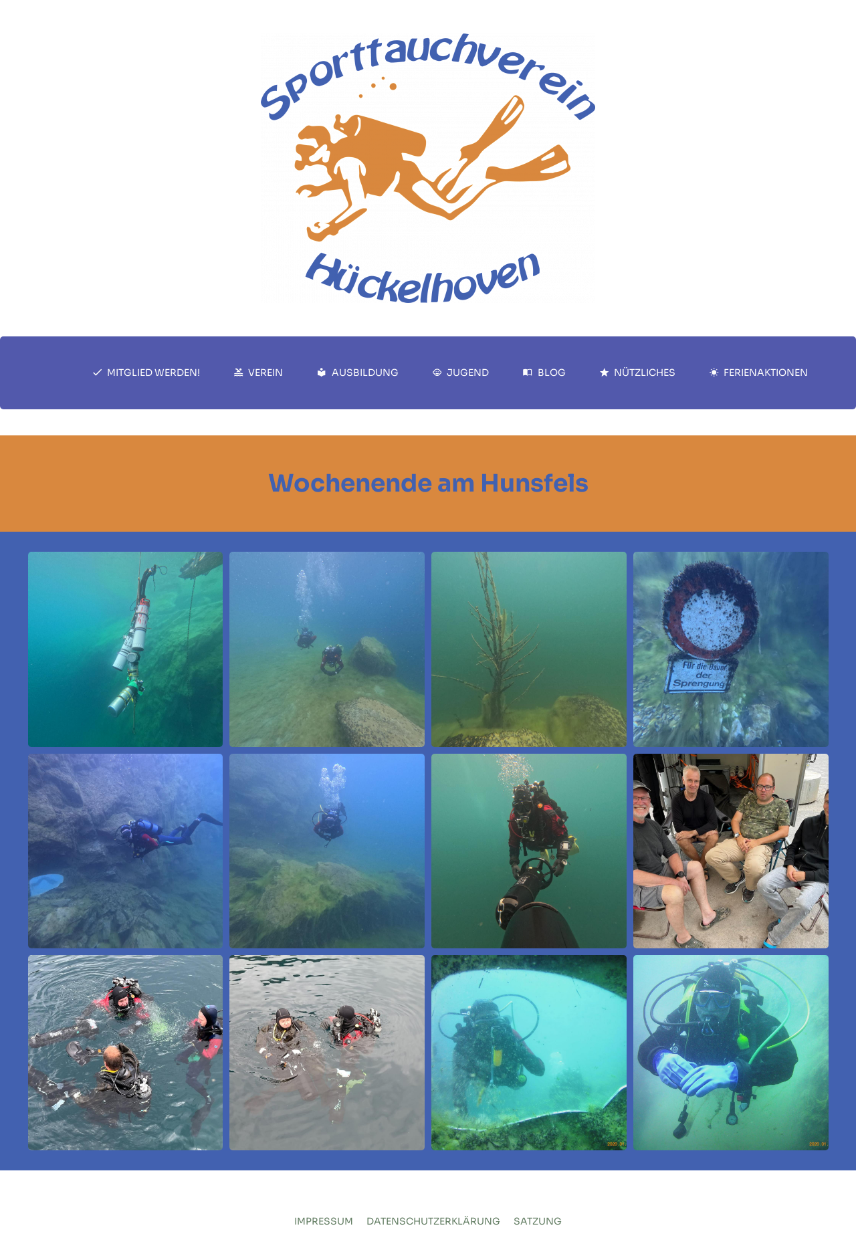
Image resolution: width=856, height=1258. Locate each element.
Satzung (538, 1221)
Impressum (323, 1221)
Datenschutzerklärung (433, 1221)
